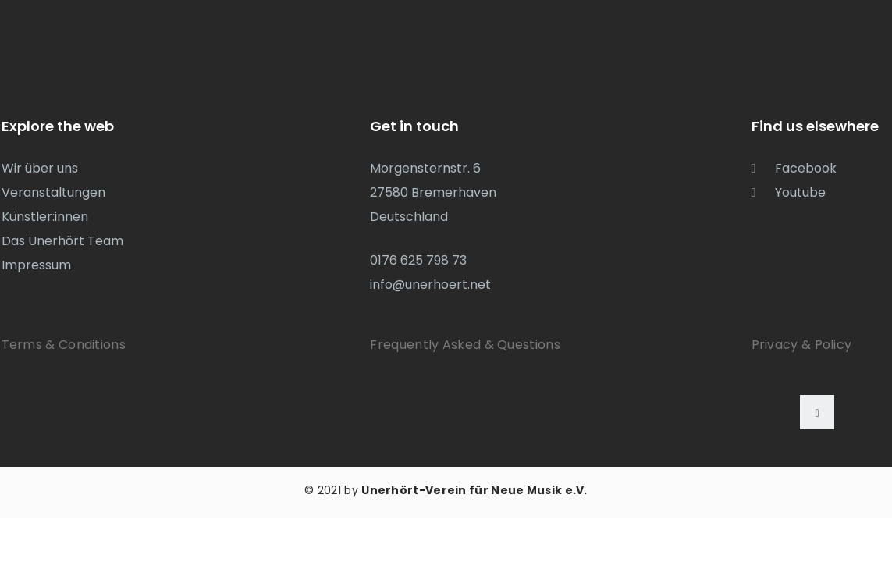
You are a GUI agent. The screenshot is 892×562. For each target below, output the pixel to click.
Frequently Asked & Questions (465, 345)
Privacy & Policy (802, 345)
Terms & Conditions (64, 345)
